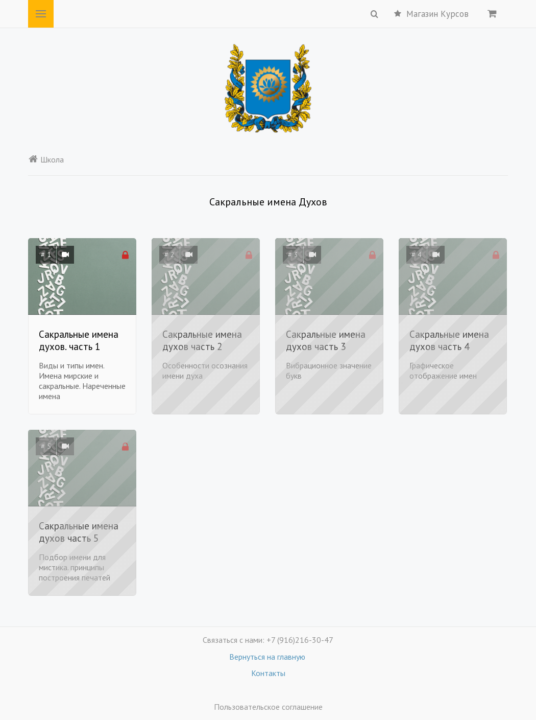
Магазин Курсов (431, 13)
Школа (46, 159)
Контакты (268, 673)
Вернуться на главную (268, 657)
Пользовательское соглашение (268, 707)
